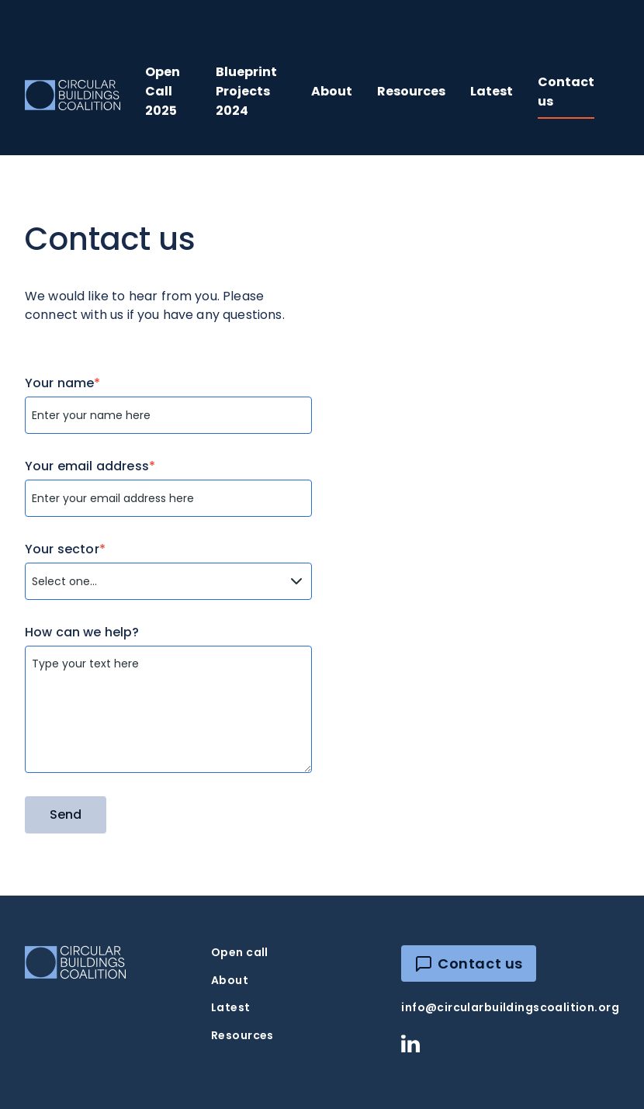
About (331, 91)
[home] (72, 95)
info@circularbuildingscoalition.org (510, 1007)
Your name (63, 383)
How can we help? (82, 632)
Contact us (566, 91)
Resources (411, 91)
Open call (239, 952)
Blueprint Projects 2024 (246, 91)
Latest (491, 91)
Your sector (65, 549)
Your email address (90, 466)
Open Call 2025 (162, 91)
